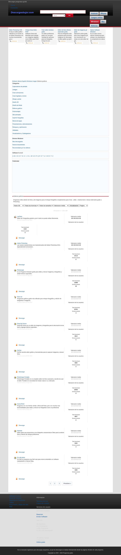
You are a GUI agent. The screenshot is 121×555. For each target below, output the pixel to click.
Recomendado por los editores (21, 148)
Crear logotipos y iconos (19, 96)
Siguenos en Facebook (17, 500)
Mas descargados (17, 141)
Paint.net (19, 297)
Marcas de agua (17, 121)
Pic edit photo (21, 457)
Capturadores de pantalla (19, 86)
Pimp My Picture (22, 323)
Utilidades (15, 130)
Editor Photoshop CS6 (15, 30)
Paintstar (19, 430)
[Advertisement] (60, 63)
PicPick (19, 350)
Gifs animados (16, 114)
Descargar (20, 238)
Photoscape (20, 270)
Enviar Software (42, 517)
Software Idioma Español (19, 81)
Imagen (34, 81)
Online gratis (41, 542)
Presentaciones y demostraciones (22, 124)
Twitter (11, 502)
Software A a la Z (15, 496)
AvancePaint (20, 404)
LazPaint (19, 216)
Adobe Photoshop (22, 243)
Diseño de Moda (17, 105)
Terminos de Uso (42, 501)
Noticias (94, 26)
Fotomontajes (16, 111)
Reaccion (40, 514)
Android (94, 13)
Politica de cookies (43, 503)
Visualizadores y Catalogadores (21, 133)
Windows (95, 22)
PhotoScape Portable (23, 377)
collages (14, 89)
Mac (103, 22)
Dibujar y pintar (16, 99)
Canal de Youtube (15, 498)
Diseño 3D (15, 102)
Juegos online (97, 18)
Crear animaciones (17, 93)
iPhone (103, 13)
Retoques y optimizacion (19, 127)
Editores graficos (17, 108)
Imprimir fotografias (18, 118)
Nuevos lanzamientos (18, 144)
